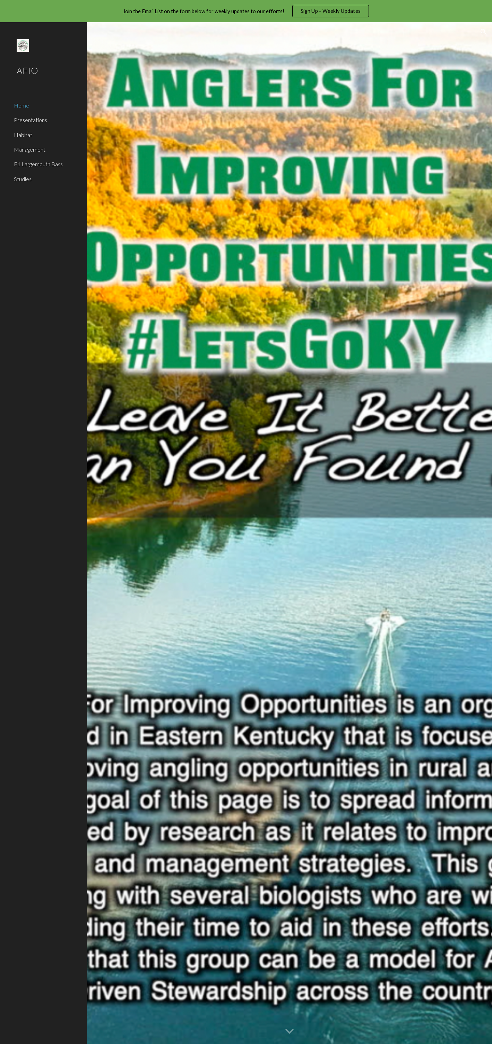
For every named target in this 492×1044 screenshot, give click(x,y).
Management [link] (29, 149)
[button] (483, 32)
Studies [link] (23, 179)
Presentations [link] (30, 120)
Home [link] (21, 105)
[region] (246, 11)
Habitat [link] (23, 134)
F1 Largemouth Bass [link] (38, 164)
